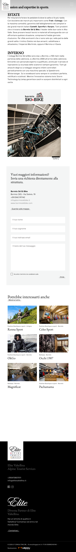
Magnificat (14, 387)
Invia (62, 277)
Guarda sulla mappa (20, 209)
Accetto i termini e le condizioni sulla (26, 274)
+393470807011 (14, 478)
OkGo (11, 358)
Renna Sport (15, 329)
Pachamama (46, 387)
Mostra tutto (14, 300)
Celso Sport (46, 329)
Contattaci (13, 531)
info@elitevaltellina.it (17, 481)
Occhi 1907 (46, 358)
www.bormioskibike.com (21, 203)
